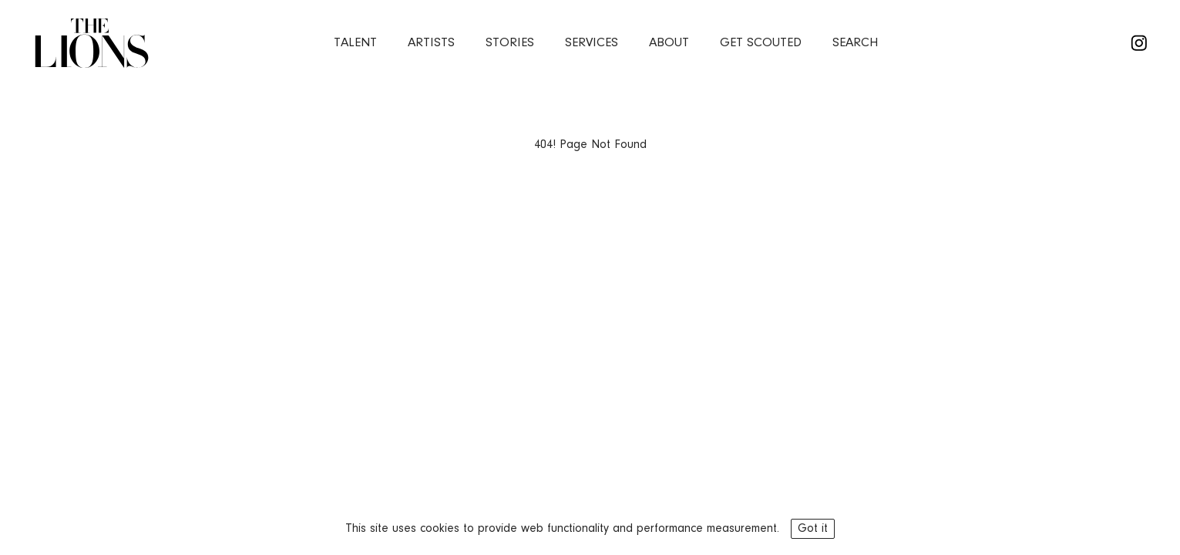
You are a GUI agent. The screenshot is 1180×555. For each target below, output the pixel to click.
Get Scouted (761, 42)
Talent (355, 42)
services (591, 42)
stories (510, 42)
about (669, 42)
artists (431, 42)
